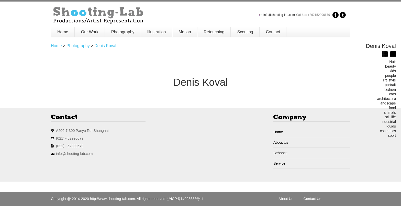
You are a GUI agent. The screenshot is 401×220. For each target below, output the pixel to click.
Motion (185, 32)
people (390, 76)
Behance (280, 153)
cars (392, 94)
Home (62, 32)
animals (390, 112)
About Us (280, 142)
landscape (388, 103)
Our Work (89, 32)
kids (392, 71)
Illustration (156, 32)
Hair (392, 62)
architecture (386, 99)
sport (392, 135)
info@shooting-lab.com (279, 15)
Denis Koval (105, 46)
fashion (390, 89)
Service (279, 163)
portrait (390, 85)
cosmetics (388, 131)
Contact (273, 32)
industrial (389, 122)
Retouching (214, 32)
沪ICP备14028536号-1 (185, 199)
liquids (391, 126)
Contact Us (312, 199)
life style (389, 80)
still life (390, 117)
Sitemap (285, 213)
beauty (390, 66)
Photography (123, 32)
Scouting (245, 32)
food (392, 108)
